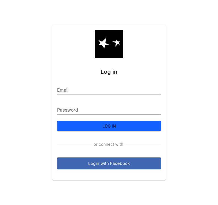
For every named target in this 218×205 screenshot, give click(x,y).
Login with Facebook (109, 163)
